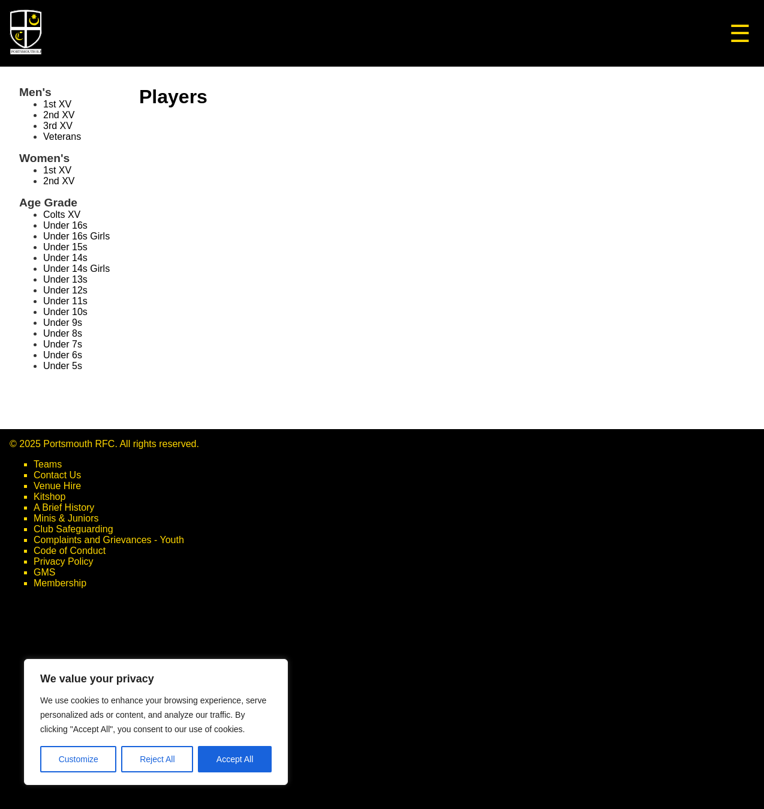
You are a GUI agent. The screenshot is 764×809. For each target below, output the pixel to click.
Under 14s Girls (76, 268)
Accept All (234, 759)
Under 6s (62, 355)
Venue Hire (57, 486)
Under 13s (65, 279)
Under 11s (65, 301)
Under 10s (65, 312)
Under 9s (62, 322)
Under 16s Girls (76, 236)
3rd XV (58, 126)
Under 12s (65, 290)
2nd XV (58, 115)
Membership (60, 583)
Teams (48, 464)
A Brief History (64, 507)
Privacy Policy (64, 561)
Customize (78, 759)
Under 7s (62, 344)
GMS (44, 572)
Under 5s (62, 366)
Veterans (62, 136)
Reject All (157, 759)
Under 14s (65, 258)
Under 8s (62, 333)
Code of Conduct (70, 551)
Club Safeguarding (73, 529)
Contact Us (57, 475)
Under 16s (65, 225)
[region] (156, 722)
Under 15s (65, 247)
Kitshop (49, 497)
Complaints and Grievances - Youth (109, 540)
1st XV (57, 104)
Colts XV (61, 214)
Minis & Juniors (66, 518)
